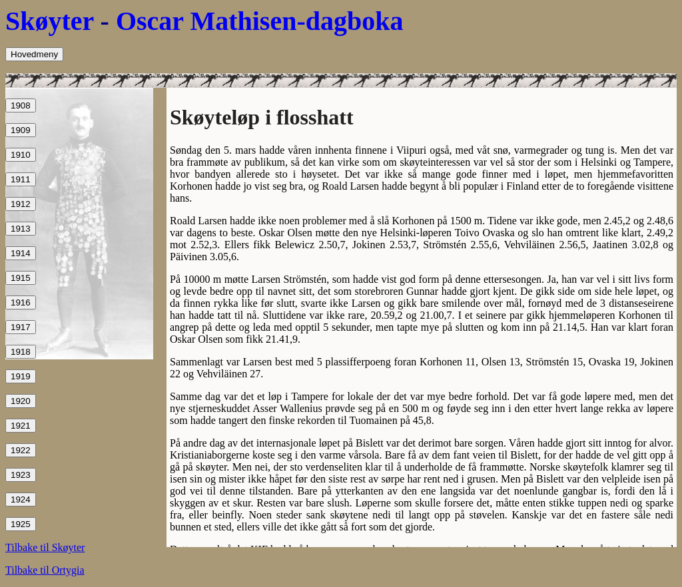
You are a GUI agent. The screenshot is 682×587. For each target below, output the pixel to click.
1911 (21, 179)
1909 (21, 130)
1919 (21, 376)
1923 (21, 475)
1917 (21, 327)
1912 (21, 204)
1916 (21, 302)
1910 (21, 155)
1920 (21, 401)
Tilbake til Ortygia (45, 570)
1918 (21, 352)
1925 (21, 524)
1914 (21, 253)
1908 (21, 105)
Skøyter (49, 21)
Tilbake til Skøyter (45, 547)
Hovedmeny (34, 54)
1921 (21, 426)
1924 (21, 499)
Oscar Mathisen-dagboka (260, 21)
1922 (21, 450)
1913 (21, 229)
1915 (21, 278)
